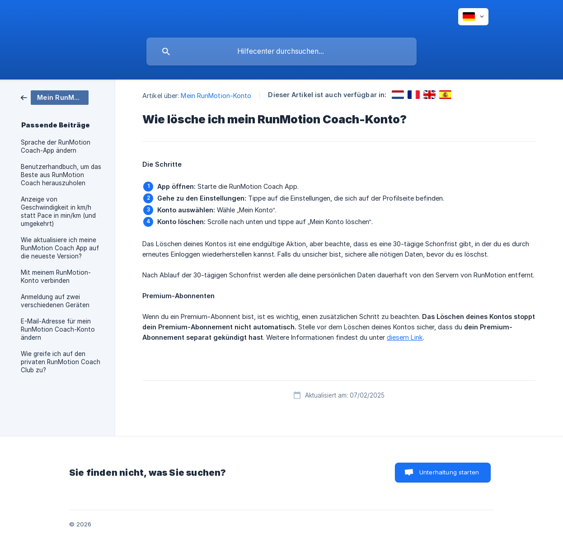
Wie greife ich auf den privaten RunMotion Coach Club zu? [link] (60, 362)
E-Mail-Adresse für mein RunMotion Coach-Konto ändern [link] (58, 329)
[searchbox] (281, 51)
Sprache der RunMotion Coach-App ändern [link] (55, 146)
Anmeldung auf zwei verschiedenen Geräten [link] (55, 301)
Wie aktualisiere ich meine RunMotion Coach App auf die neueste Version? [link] (60, 248)
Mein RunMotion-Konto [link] (216, 95)
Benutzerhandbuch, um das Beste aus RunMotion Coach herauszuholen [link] (61, 175)
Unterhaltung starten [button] (449, 472)
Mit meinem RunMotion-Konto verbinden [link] (56, 276)
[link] (55, 97)
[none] (473, 16)
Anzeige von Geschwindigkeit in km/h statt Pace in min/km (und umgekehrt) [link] (58, 211)
